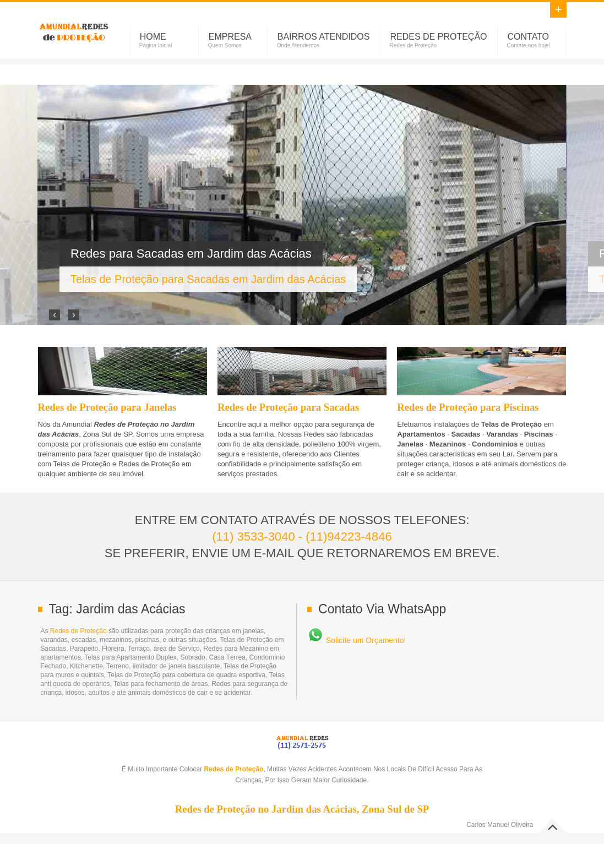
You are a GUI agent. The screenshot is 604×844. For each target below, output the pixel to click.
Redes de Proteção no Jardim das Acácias (74, 30)
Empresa (230, 36)
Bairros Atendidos (323, 36)
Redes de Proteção (438, 36)
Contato (528, 36)
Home (153, 36)
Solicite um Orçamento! (356, 640)
